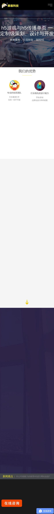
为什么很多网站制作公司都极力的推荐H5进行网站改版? (26, 476)
